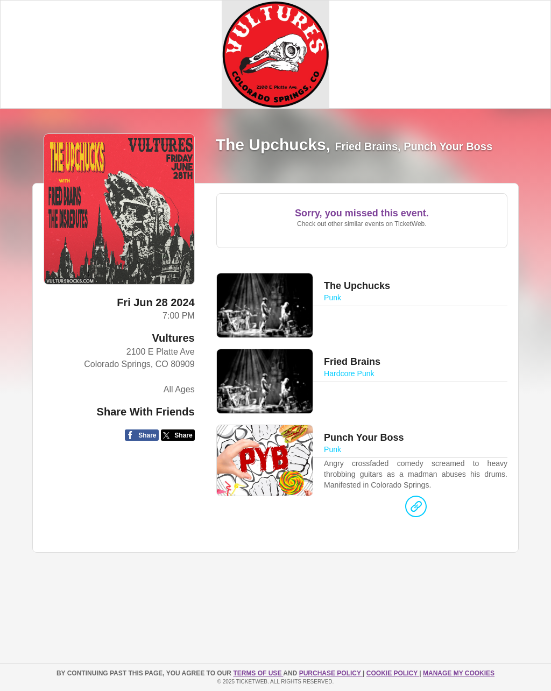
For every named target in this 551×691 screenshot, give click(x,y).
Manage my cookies (459, 673)
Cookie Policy (392, 673)
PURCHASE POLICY (331, 673)
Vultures (173, 338)
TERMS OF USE (258, 673)
